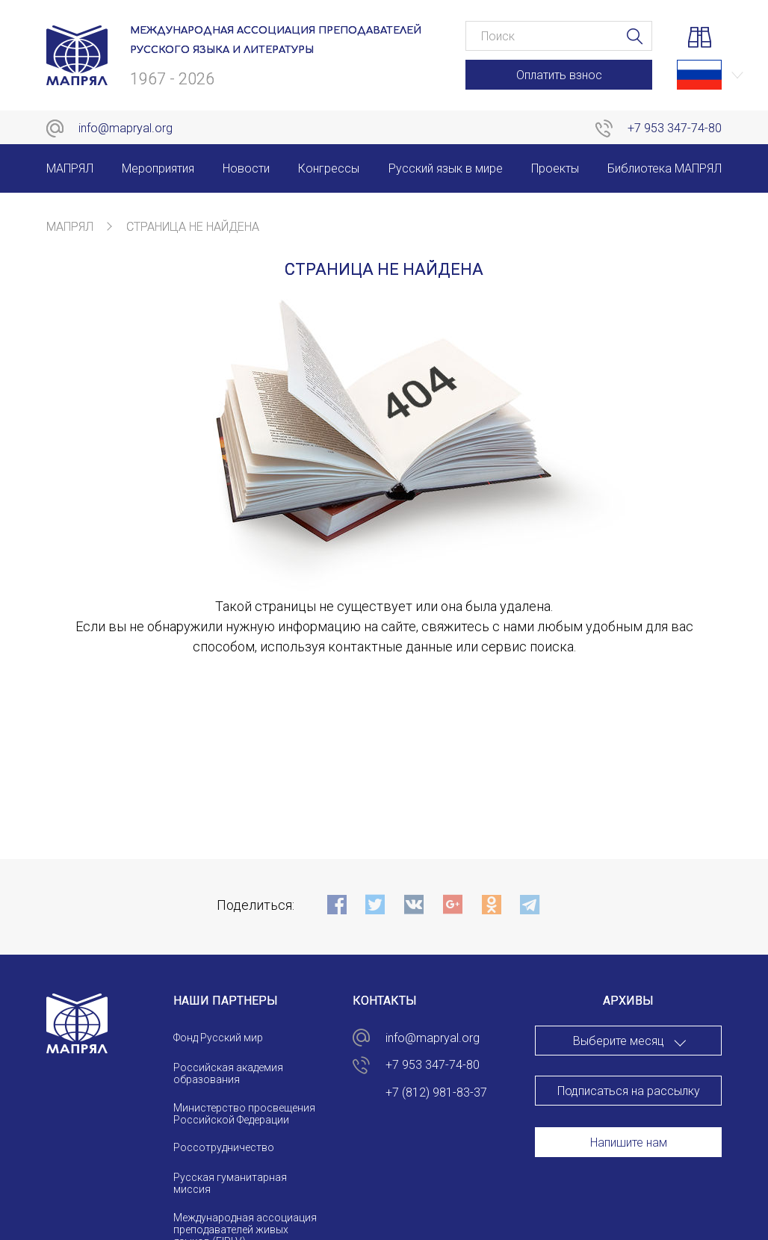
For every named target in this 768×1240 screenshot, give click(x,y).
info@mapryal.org (125, 128)
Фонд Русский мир (218, 1038)
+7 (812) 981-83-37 (436, 1092)
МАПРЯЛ (69, 227)
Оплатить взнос (559, 75)
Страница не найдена (192, 227)
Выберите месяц (618, 1041)
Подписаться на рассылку (628, 1091)
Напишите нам (628, 1142)
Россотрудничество (223, 1147)
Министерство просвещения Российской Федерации (244, 1114)
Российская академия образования (228, 1073)
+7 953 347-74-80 (675, 128)
